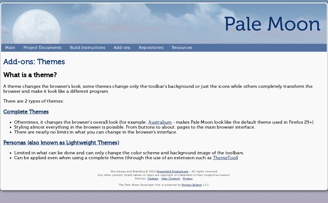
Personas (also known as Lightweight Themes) (61, 143)
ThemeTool (225, 157)
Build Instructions (72, 47)
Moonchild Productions (172, 171)
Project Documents (26, 47)
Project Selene (192, 184)
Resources (174, 47)
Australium (160, 122)
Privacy (187, 178)
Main (7, 47)
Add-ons (116, 47)
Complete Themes (26, 112)
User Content (171, 178)
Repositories (141, 47)
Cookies (153, 178)
